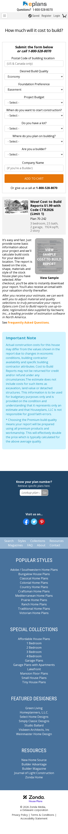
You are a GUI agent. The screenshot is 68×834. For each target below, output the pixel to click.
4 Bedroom (34, 656)
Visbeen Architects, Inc (34, 730)
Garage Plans (34, 660)
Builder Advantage (34, 764)
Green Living (34, 708)
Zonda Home (34, 777)
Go (45, 493)
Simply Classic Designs (34, 721)
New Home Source (34, 760)
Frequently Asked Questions (28, 322)
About (41, 545)
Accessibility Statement (34, 818)
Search (9, 541)
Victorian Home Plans (34, 613)
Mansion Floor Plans (34, 673)
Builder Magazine (34, 769)
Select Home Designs (34, 717)
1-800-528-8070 (43, 10)
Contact (55, 545)
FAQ (30, 545)
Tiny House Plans (34, 682)
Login (56, 15)
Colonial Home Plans (34, 583)
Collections (37, 541)
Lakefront (34, 669)
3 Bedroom (34, 652)
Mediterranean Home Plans (34, 596)
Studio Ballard (34, 725)
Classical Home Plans (34, 578)
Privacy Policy (20, 815)
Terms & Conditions (42, 815)
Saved (33, 15)
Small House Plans (34, 678)
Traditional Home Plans (34, 609)
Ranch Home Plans (34, 604)
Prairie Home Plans (34, 600)
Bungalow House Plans (34, 574)
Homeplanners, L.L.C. (34, 712)
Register (46, 15)
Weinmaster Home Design (34, 734)
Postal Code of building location (33, 58)
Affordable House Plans (34, 639)
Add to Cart (34, 179)
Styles (22, 541)
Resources (57, 541)
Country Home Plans (34, 587)
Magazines (15, 545)
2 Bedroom (34, 648)
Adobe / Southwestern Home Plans (34, 570)
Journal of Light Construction (34, 773)
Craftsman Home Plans (34, 591)
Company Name (33, 163)
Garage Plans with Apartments (34, 665)
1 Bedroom (34, 643)
